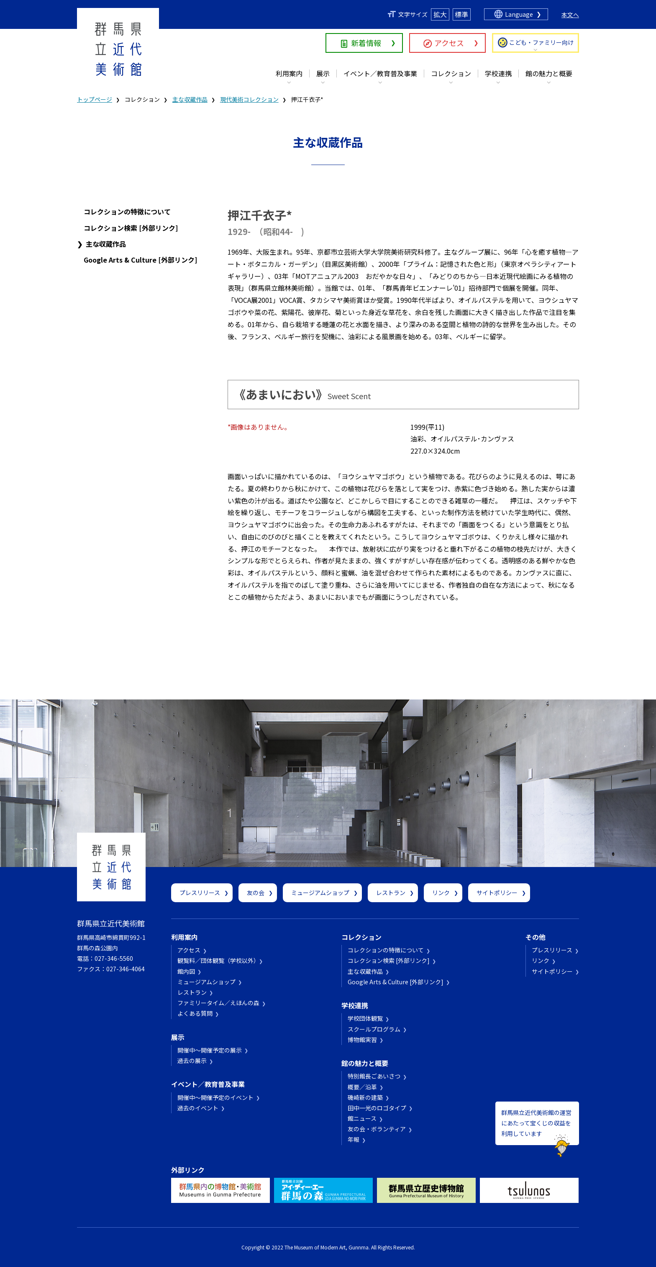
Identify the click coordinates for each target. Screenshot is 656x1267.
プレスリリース (199, 892)
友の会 (255, 892)
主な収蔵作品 (190, 99)
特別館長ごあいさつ (374, 1076)
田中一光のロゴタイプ (377, 1108)
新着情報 (366, 42)
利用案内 (289, 73)
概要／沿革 (362, 1087)
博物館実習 (362, 1039)
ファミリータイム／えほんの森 (218, 1003)
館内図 (186, 971)
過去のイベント (197, 1108)
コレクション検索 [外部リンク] (131, 228)
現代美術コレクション (249, 99)
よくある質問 (195, 1013)
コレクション (451, 73)
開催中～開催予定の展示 (209, 1050)
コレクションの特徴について (127, 211)
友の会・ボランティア (377, 1129)
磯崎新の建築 (365, 1097)
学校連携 (498, 73)
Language (519, 14)
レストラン (390, 892)
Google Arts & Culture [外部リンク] (140, 260)
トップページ (94, 99)
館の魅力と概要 (548, 73)
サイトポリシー (497, 892)
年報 (353, 1139)
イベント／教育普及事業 (380, 73)
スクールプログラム (374, 1029)
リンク (441, 892)
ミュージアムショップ (320, 892)
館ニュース (362, 1118)
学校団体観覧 (365, 1018)
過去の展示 (192, 1060)
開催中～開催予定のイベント (215, 1097)
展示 (323, 73)
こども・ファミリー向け (541, 42)
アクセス (449, 42)
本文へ (570, 14)
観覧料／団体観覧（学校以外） (216, 960)
